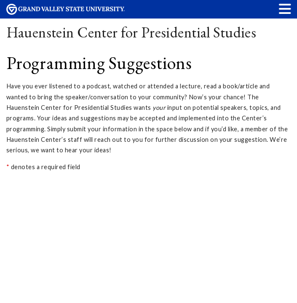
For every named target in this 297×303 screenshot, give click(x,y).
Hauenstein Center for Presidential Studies (131, 32)
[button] (285, 8)
